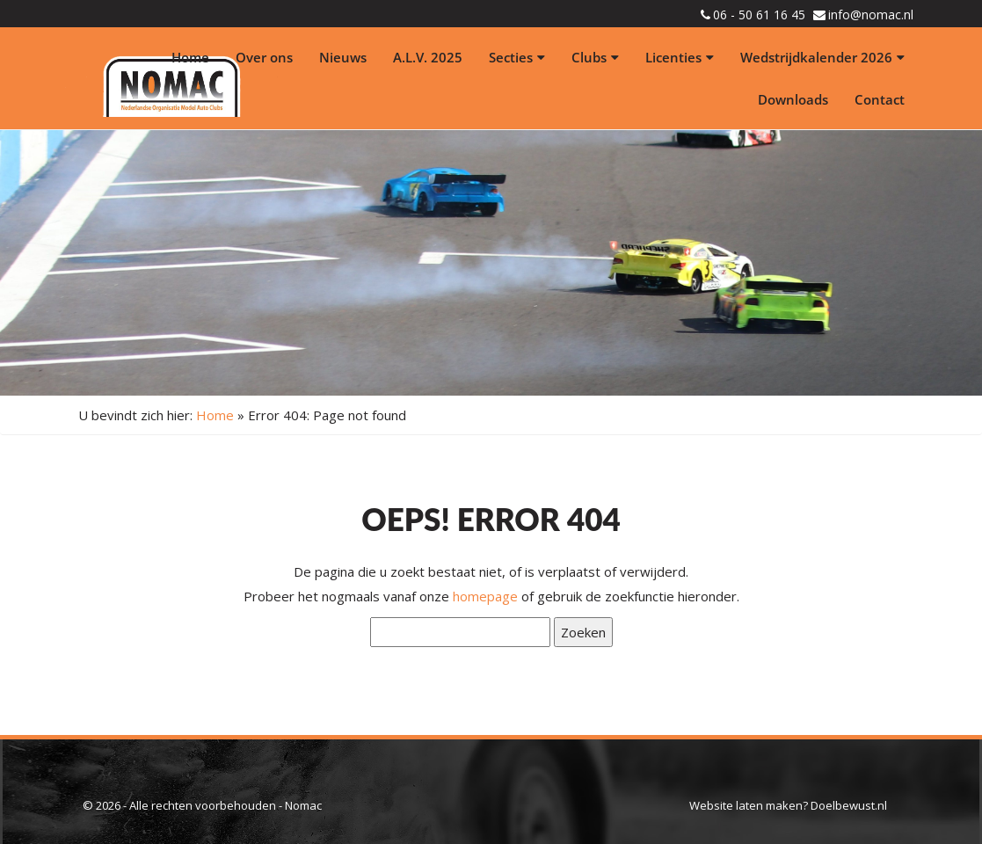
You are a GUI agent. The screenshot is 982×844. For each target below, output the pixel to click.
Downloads (793, 99)
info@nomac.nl (870, 14)
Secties (517, 57)
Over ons (264, 57)
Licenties (679, 57)
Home (190, 57)
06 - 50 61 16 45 (759, 14)
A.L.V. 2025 (427, 57)
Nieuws (343, 57)
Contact (880, 99)
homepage (485, 596)
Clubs (595, 57)
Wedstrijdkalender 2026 (822, 57)
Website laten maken (746, 805)
